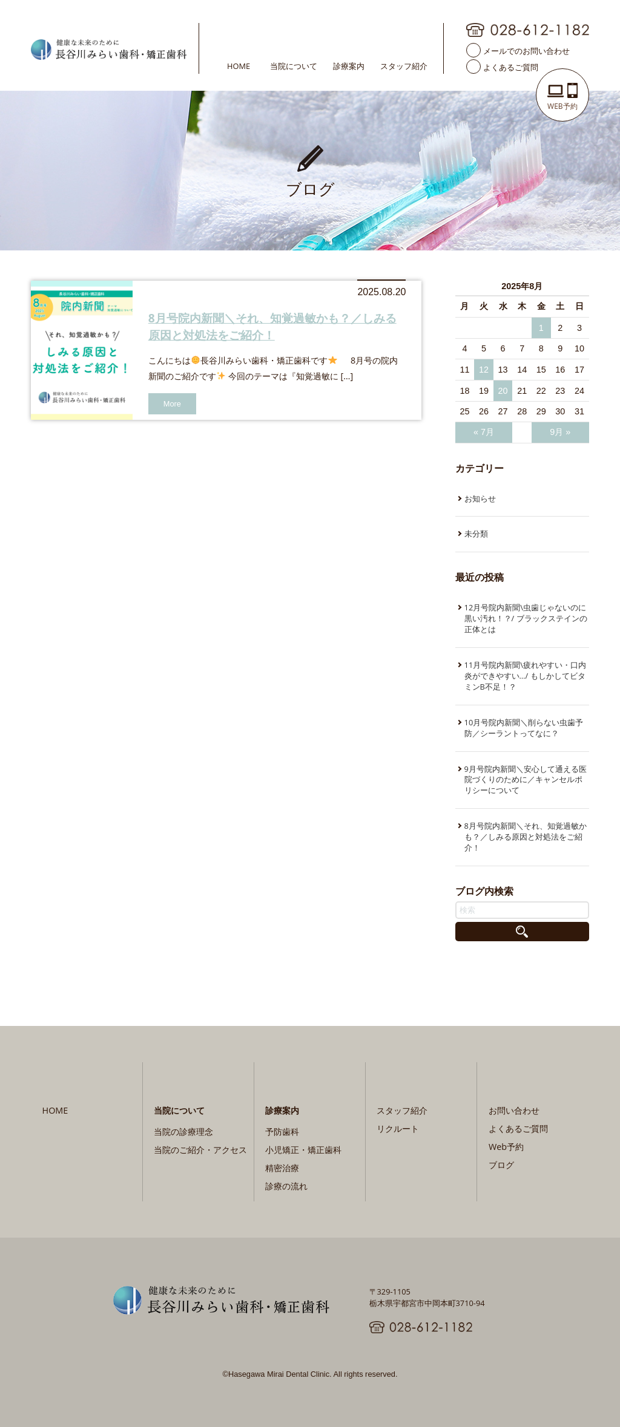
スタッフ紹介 (403, 65)
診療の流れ (286, 1186)
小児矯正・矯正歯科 (303, 1149)
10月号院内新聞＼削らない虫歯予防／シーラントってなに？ (524, 728)
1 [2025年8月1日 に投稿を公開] (541, 328)
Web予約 (506, 1146)
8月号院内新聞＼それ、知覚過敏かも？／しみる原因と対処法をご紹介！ (272, 326)
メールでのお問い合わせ (526, 50)
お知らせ (480, 498)
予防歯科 (282, 1131)
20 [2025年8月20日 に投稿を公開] (503, 391)
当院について (293, 65)
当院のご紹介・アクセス (200, 1149)
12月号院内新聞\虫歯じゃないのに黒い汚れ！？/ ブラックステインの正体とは (525, 618)
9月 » (560, 432)
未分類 (476, 533)
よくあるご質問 (510, 66)
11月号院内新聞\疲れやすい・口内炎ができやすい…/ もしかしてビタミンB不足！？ (525, 675)
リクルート (398, 1128)
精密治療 (282, 1168)
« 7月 (483, 432)
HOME (238, 65)
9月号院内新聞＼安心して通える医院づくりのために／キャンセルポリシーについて (525, 779)
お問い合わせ (514, 1110)
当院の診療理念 (183, 1131)
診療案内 (348, 65)
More (172, 403)
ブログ (501, 1165)
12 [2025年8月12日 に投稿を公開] (484, 369)
